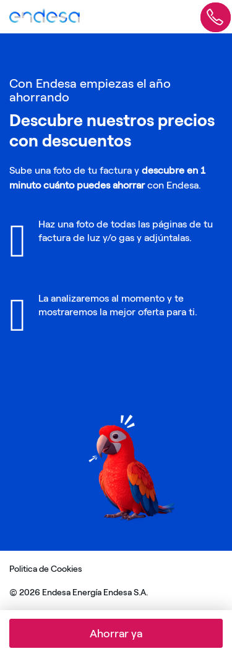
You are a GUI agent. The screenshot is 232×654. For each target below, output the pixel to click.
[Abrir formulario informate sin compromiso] (215, 13)
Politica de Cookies (45, 569)
